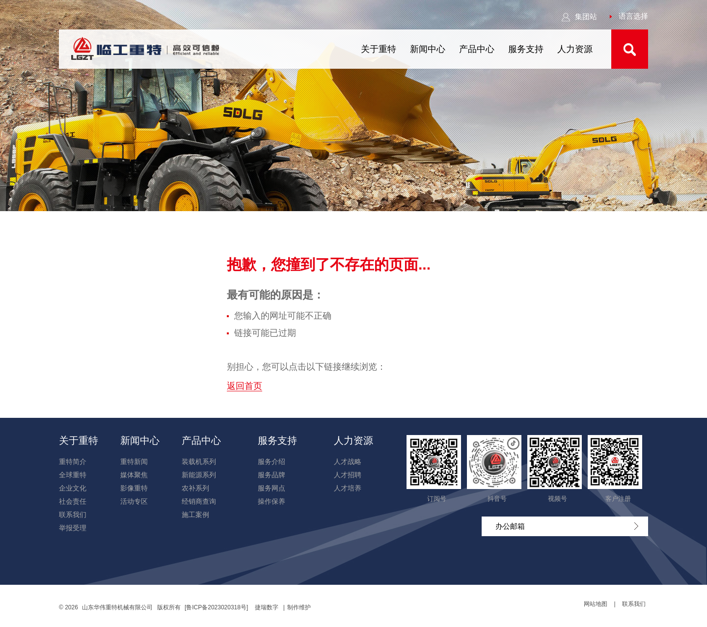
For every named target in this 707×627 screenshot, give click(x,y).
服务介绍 (271, 461)
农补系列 (195, 488)
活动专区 (134, 501)
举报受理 (72, 528)
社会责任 (72, 501)
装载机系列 (199, 461)
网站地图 (595, 603)
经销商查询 (199, 501)
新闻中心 (427, 49)
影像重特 (134, 488)
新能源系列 (199, 475)
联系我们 (72, 514)
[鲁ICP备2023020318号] (217, 607)
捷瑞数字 (266, 607)
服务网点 (271, 488)
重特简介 (72, 461)
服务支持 (526, 49)
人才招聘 (347, 475)
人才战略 (347, 461)
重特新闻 (134, 461)
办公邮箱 (566, 526)
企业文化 (72, 488)
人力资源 (575, 49)
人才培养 (347, 488)
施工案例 (195, 514)
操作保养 (271, 501)
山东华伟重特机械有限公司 (117, 607)
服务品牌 (271, 475)
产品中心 (476, 49)
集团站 (579, 16)
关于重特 (378, 49)
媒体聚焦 (134, 475)
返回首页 (244, 386)
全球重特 (72, 475)
